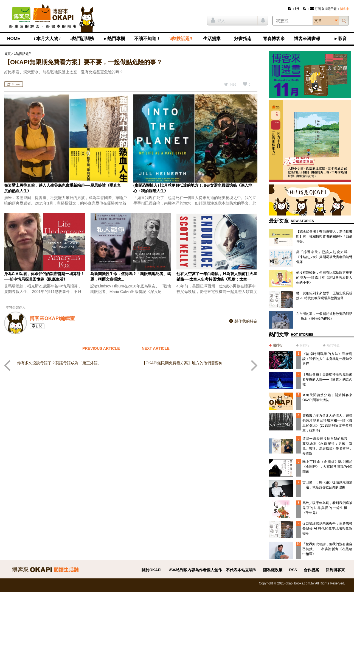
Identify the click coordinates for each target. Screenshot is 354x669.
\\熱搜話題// (181, 38)
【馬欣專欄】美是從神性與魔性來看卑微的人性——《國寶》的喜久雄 (327, 379)
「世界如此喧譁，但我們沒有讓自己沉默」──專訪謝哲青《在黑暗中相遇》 (327, 549)
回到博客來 (335, 570)
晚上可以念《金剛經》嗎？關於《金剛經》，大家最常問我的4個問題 (327, 467)
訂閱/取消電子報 (323, 8)
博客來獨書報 (307, 38)
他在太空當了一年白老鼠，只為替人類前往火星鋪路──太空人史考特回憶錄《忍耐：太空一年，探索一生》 (216, 279)
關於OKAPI (151, 570)
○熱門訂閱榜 (82, 38)
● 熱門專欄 (114, 38)
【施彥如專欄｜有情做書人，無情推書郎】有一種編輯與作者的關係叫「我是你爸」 (324, 236)
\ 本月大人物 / (47, 38)
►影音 (340, 38)
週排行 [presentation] (278, 345)
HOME (13, 38)
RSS (293, 570)
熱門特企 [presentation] (333, 345)
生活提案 (212, 38)
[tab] (276, 345)
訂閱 (37, 326)
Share (13, 84)
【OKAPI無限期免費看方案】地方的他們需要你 (182, 363)
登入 (218, 20)
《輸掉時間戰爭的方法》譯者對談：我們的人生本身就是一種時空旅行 (327, 359)
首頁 (7, 54)
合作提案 (311, 570)
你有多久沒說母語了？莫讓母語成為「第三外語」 (59, 363)
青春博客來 (274, 38)
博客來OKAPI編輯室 (52, 318)
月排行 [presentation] (305, 345)
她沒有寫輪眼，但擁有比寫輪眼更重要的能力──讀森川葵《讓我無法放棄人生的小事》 (324, 277)
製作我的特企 (243, 321)
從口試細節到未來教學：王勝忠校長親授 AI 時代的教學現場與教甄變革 (327, 528)
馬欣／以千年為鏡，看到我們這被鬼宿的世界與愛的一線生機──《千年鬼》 (327, 508)
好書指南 (243, 38)
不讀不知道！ (147, 38)
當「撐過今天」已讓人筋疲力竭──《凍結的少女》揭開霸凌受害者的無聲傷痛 (324, 257)
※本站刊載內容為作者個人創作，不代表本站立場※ (212, 570)
